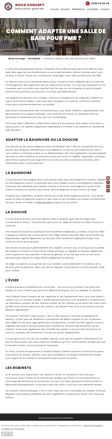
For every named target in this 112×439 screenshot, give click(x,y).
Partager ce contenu (109, 190)
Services (65, 9)
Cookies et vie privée (12, 428)
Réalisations (78, 9)
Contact (104, 9)
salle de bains (44, 202)
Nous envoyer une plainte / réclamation (56, 418)
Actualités (92, 9)
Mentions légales (93, 425)
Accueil (54, 9)
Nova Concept (24, 6)
